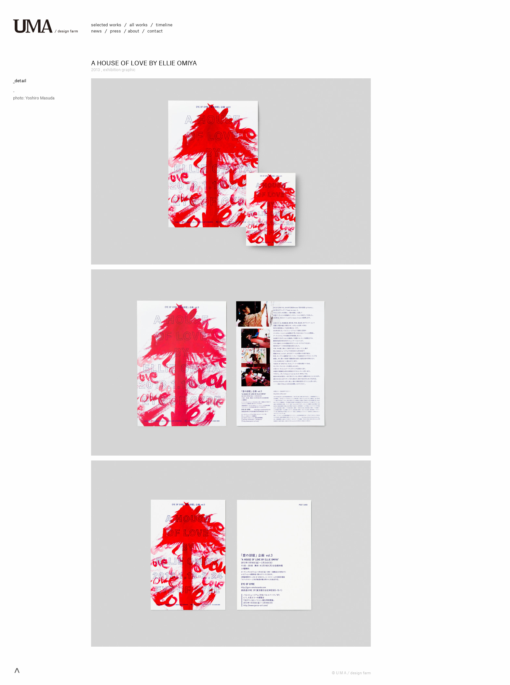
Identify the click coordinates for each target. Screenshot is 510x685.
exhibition (112, 70)
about (133, 31)
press (115, 31)
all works (138, 25)
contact (155, 31)
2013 (95, 70)
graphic (128, 70)
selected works (106, 25)
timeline (164, 25)
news (96, 31)
